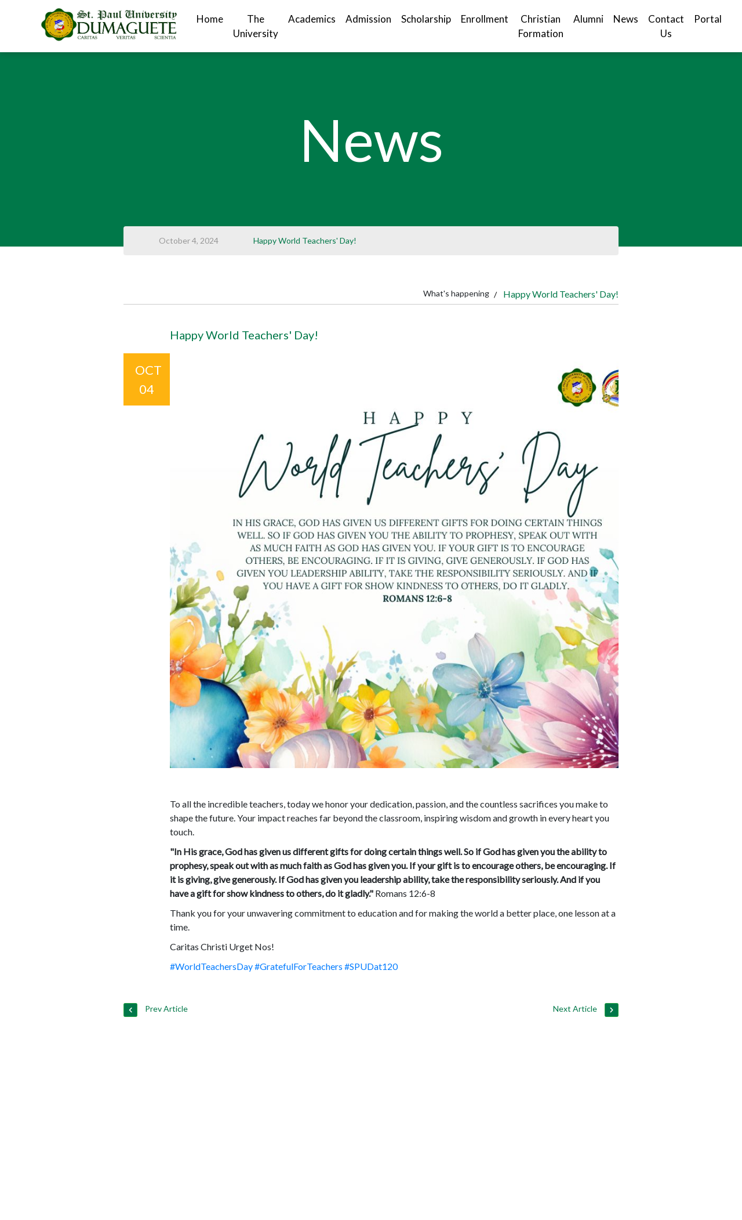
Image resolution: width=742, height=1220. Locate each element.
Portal (708, 19)
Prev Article (155, 1010)
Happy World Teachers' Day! (305, 240)
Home (210, 19)
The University (255, 26)
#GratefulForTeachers (298, 966)
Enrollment (484, 19)
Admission (368, 19)
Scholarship (426, 19)
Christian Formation (540, 26)
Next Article (585, 1010)
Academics (312, 19)
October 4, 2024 (189, 240)
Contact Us (666, 26)
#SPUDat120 (371, 966)
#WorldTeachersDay (211, 966)
